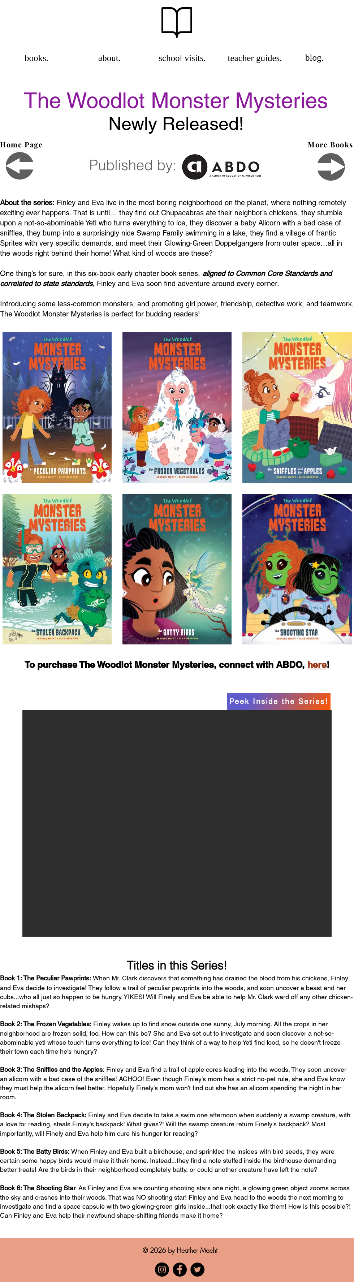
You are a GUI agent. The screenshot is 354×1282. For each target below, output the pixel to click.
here (317, 664)
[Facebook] (180, 1269)
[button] (177, 823)
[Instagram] (162, 1269)
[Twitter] (197, 1269)
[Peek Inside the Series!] (279, 701)
